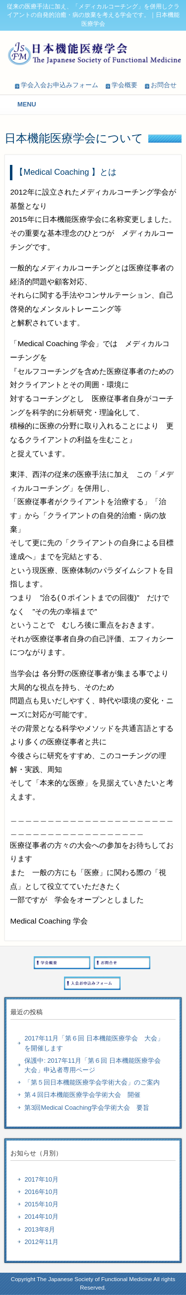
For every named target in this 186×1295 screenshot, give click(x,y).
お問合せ (164, 85)
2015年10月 (41, 1204)
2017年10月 (41, 1179)
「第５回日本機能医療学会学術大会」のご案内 (92, 1082)
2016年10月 (41, 1191)
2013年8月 (39, 1229)
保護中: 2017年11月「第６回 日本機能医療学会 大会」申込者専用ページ (95, 1065)
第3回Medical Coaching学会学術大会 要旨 (86, 1107)
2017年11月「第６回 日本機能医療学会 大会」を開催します (93, 1043)
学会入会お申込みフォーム (59, 85)
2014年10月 (41, 1216)
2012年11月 (41, 1241)
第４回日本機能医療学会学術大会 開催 (82, 1094)
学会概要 (124, 85)
